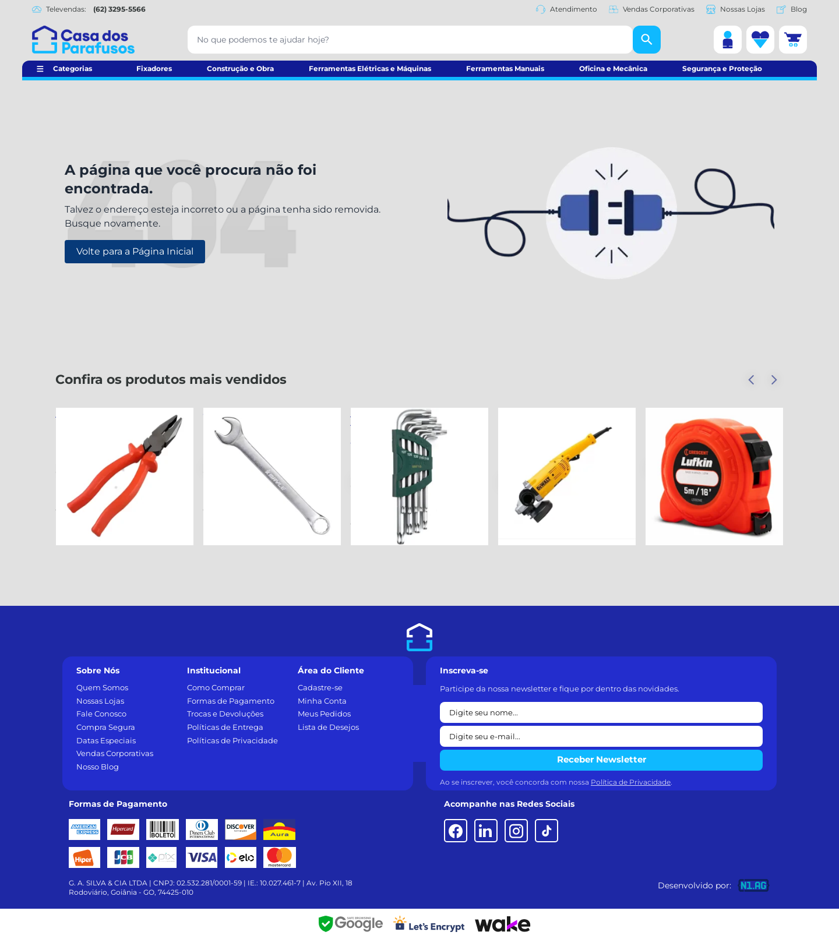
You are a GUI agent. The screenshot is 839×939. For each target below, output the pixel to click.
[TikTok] (546, 830)
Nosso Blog (97, 766)
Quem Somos (102, 687)
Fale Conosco (101, 713)
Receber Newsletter (601, 759)
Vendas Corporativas (652, 9)
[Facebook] (455, 830)
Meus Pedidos (324, 713)
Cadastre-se (320, 687)
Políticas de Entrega (225, 727)
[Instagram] (516, 830)
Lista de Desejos (328, 727)
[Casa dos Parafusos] (83, 40)
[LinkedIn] (486, 830)
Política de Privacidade (631, 782)
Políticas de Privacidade (232, 740)
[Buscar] (647, 40)
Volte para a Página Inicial (134, 251)
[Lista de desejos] (760, 39)
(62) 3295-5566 (119, 9)
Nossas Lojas (735, 9)
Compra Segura (105, 727)
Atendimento (566, 9)
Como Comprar (216, 687)
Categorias (72, 68)
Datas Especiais (106, 740)
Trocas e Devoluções (225, 713)
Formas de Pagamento (230, 700)
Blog (792, 9)
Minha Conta (322, 700)
